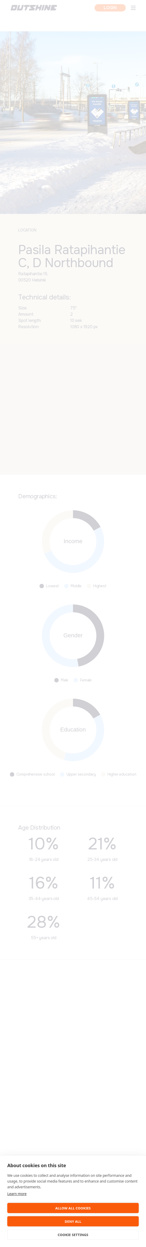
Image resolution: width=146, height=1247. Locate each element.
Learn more (16, 1193)
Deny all (73, 1221)
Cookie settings (73, 1234)
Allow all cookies (73, 1208)
